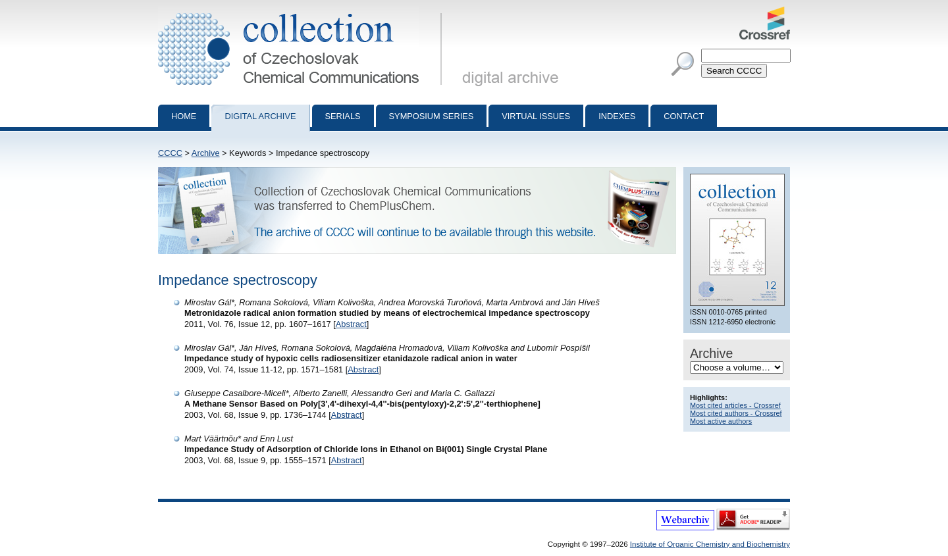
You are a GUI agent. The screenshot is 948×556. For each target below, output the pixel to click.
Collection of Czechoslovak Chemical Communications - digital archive (302, 12)
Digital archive (260, 116)
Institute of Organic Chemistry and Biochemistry (710, 544)
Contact (684, 116)
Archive (206, 153)
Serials (343, 116)
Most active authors (721, 421)
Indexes (616, 116)
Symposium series (431, 116)
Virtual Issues (536, 116)
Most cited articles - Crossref (735, 405)
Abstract (351, 324)
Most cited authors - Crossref (736, 413)
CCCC (170, 153)
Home (183, 116)
